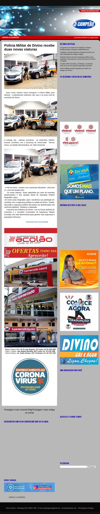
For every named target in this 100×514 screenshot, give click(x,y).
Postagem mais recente (15, 409)
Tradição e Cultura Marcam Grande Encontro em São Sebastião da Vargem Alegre (77, 53)
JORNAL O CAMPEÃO (17, 497)
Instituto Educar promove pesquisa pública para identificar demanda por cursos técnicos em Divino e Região (78, 59)
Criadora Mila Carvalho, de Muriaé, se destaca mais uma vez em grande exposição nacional (76, 65)
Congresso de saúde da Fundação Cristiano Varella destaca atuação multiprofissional (75, 48)
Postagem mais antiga (44, 409)
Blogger (91, 508)
